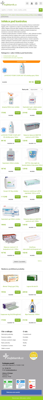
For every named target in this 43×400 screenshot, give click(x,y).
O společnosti (27, 334)
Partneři (25, 340)
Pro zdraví (12, 15)
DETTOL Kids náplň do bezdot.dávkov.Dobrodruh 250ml (32, 164)
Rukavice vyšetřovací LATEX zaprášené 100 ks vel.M (32, 192)
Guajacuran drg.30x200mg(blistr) (11, 314)
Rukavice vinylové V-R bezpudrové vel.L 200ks (10, 248)
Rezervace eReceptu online (21, 398)
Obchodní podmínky (7, 334)
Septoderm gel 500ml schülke (10, 219)
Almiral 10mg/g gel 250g (11, 286)
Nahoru (40, 261)
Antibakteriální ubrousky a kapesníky (13, 57)
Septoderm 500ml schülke (10, 163)
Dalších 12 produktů (19, 261)
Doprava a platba (6, 337)
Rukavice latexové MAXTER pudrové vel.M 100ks (32, 136)
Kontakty (25, 337)
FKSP (24, 345)
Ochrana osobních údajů (8, 340)
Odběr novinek (5, 348)
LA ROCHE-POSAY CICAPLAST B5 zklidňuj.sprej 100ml (21, 75)
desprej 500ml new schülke (10, 107)
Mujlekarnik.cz (4, 15)
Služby (25, 343)
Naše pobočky (5, 343)
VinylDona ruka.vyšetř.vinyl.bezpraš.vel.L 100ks (32, 248)
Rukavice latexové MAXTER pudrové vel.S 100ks (32, 220)
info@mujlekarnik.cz (11, 370)
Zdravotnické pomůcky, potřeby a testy (26, 15)
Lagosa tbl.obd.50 (32, 286)
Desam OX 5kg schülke (10, 191)
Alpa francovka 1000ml (32, 314)
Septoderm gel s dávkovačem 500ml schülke (32, 108)
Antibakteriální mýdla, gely (10, 56)
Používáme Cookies (7, 345)
